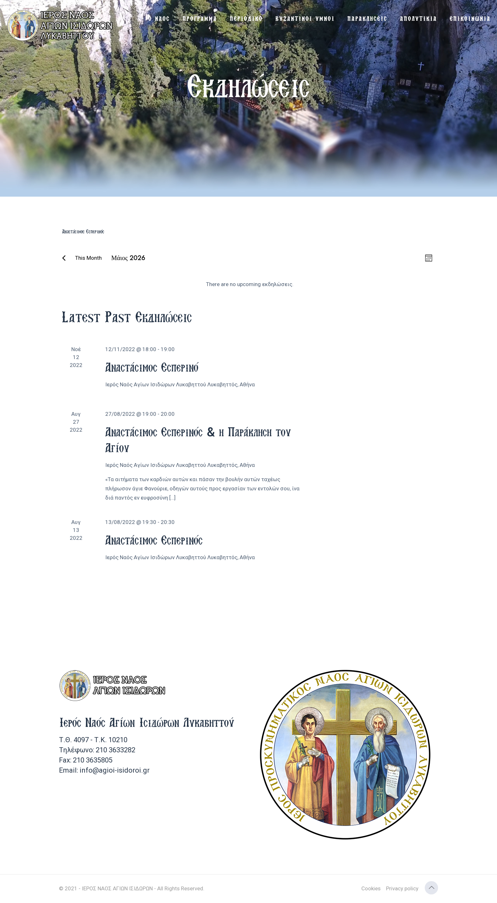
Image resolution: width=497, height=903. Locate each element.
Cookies (371, 888)
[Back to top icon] (431, 887)
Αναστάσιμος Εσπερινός (154, 540)
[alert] (250, 284)
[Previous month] (64, 258)
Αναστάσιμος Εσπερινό (151, 367)
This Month (88, 258)
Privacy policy (402, 888)
